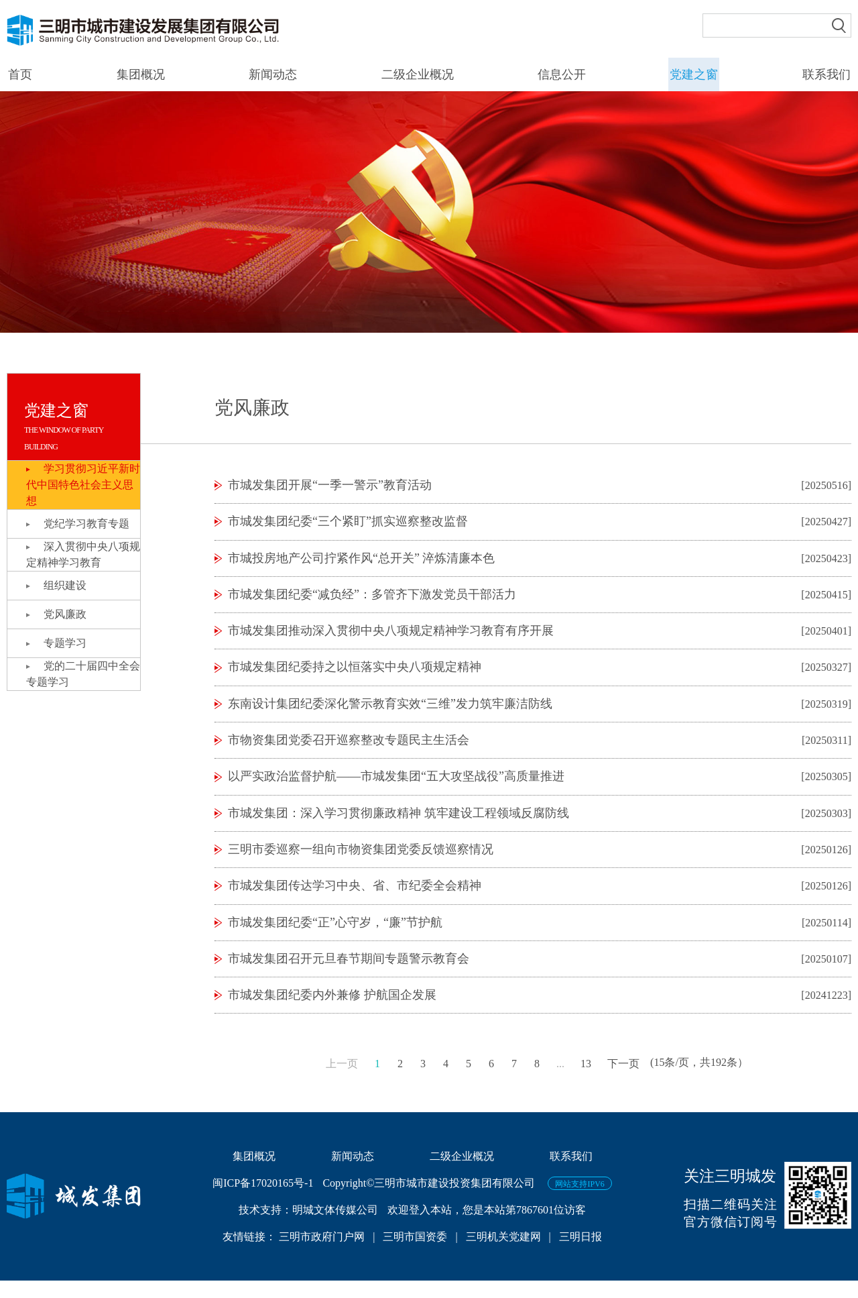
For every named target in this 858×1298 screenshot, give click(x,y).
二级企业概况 (417, 74)
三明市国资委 (415, 1254)
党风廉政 (66, 614)
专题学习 (66, 643)
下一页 (623, 1080)
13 (585, 1080)
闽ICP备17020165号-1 (262, 1200)
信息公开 (562, 74)
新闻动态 (272, 74)
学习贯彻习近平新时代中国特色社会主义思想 (81, 484)
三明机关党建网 (503, 1254)
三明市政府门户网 (323, 1254)
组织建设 (66, 585)
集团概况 (139, 74)
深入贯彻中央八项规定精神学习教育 (79, 554)
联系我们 (827, 74)
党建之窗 (694, 74)
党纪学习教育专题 (88, 523)
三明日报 (580, 1254)
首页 (19, 74)
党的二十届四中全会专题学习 (79, 674)
